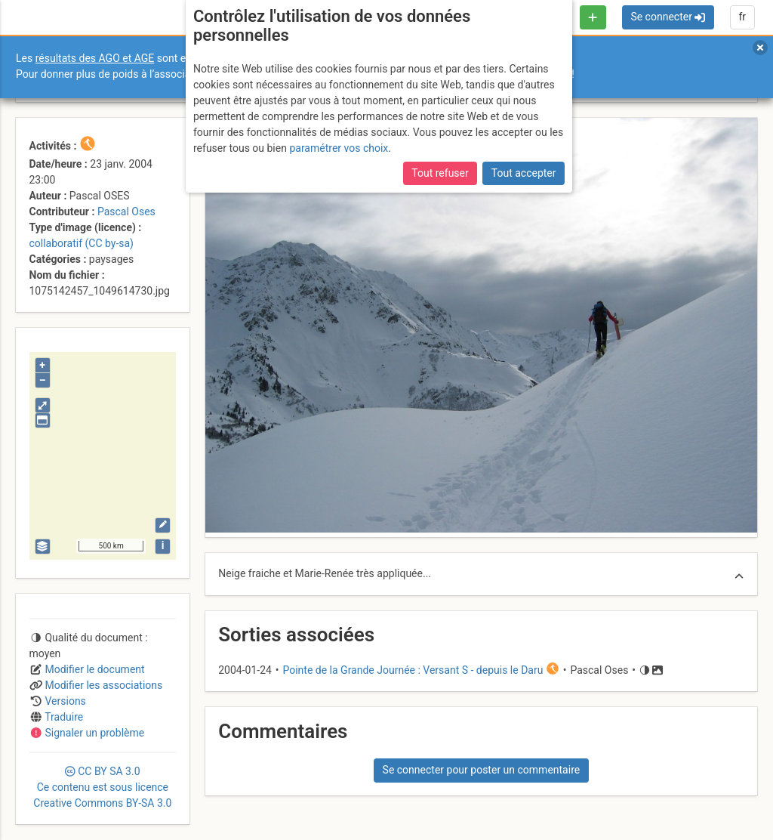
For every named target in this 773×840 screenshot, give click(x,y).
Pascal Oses (126, 211)
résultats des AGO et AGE (95, 58)
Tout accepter (523, 173)
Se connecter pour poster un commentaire (482, 770)
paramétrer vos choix (338, 148)
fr (742, 17)
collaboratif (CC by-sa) (81, 243)
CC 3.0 (102, 787)
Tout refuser (439, 173)
